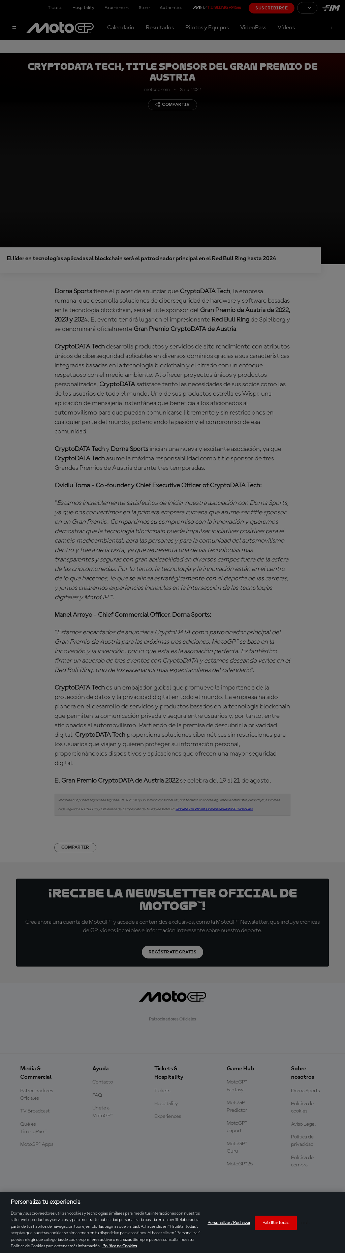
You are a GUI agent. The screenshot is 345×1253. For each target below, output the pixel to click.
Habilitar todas (275, 1223)
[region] (172, 1222)
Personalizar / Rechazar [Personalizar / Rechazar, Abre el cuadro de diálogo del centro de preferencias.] (229, 1223)
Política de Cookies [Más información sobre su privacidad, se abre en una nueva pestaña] (119, 1246)
